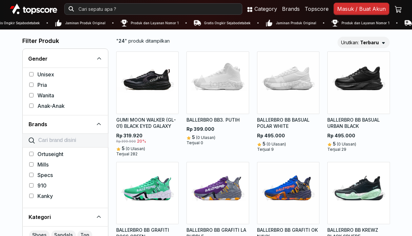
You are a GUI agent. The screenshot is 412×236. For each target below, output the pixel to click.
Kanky (41, 196)
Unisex (41, 74)
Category (262, 9)
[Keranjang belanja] (398, 9)
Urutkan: (360, 42)
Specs (41, 175)
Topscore (317, 9)
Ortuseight (46, 154)
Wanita (41, 95)
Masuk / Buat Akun (361, 9)
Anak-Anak (47, 106)
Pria (38, 85)
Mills (39, 164)
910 (38, 185)
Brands (291, 9)
